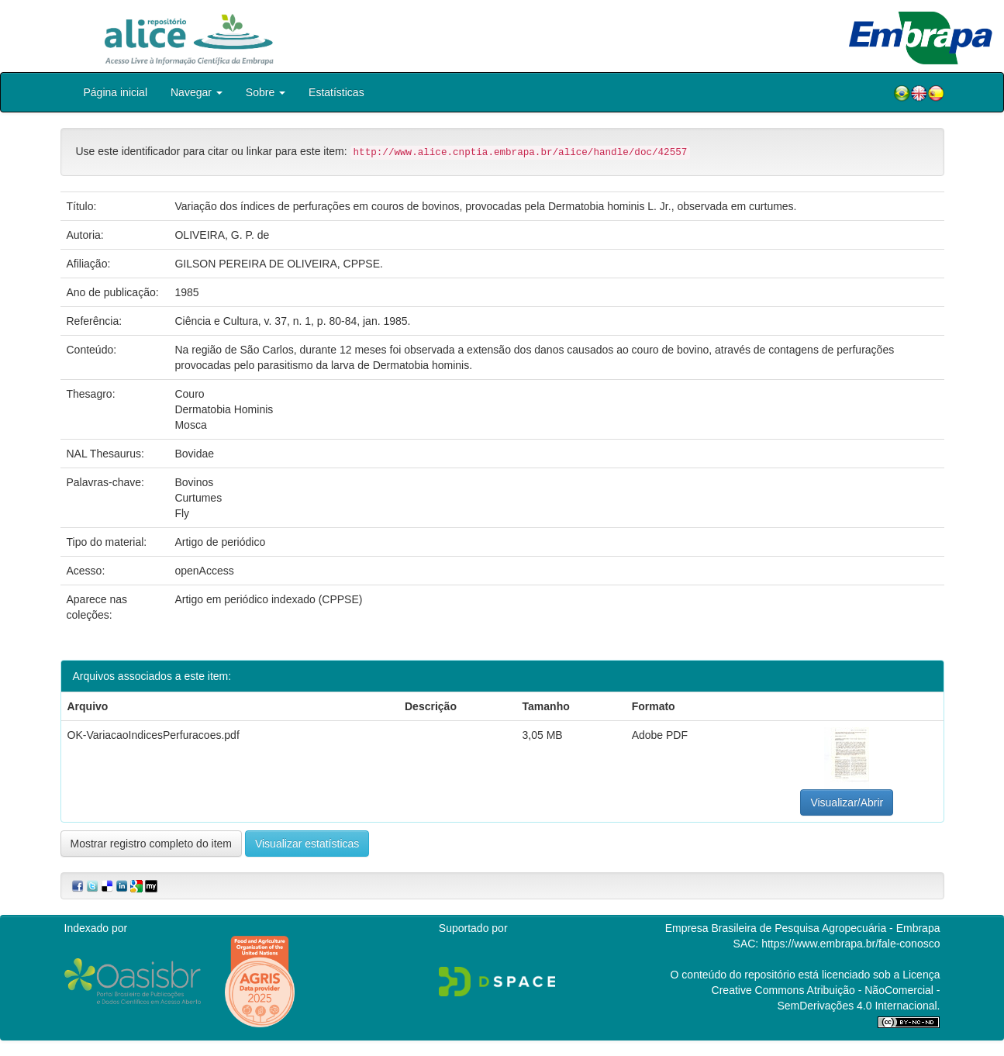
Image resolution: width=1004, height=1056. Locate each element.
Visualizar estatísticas (307, 843)
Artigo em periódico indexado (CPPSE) (268, 599)
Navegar (197, 92)
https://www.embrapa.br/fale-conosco (850, 943)
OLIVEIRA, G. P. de (221, 235)
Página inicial (116, 92)
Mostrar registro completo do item (152, 843)
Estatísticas (336, 92)
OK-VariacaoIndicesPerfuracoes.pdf (153, 735)
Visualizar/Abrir (846, 802)
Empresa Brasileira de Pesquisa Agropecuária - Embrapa (802, 928)
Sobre (265, 92)
